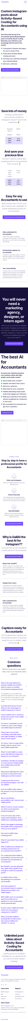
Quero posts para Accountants (10, 69)
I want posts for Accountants (14, 343)
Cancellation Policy (19, 996)
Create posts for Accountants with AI (14, 217)
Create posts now (7, 412)
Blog (2, 994)
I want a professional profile (14, 523)
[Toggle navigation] (25, 2)
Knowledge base (19, 991)
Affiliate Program (5, 991)
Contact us (17, 994)
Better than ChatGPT (10, 563)
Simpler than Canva (9, 583)
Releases (3, 998)
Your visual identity (9, 268)
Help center (4, 996)
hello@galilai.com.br (9, 1005)
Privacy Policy (18, 998)
